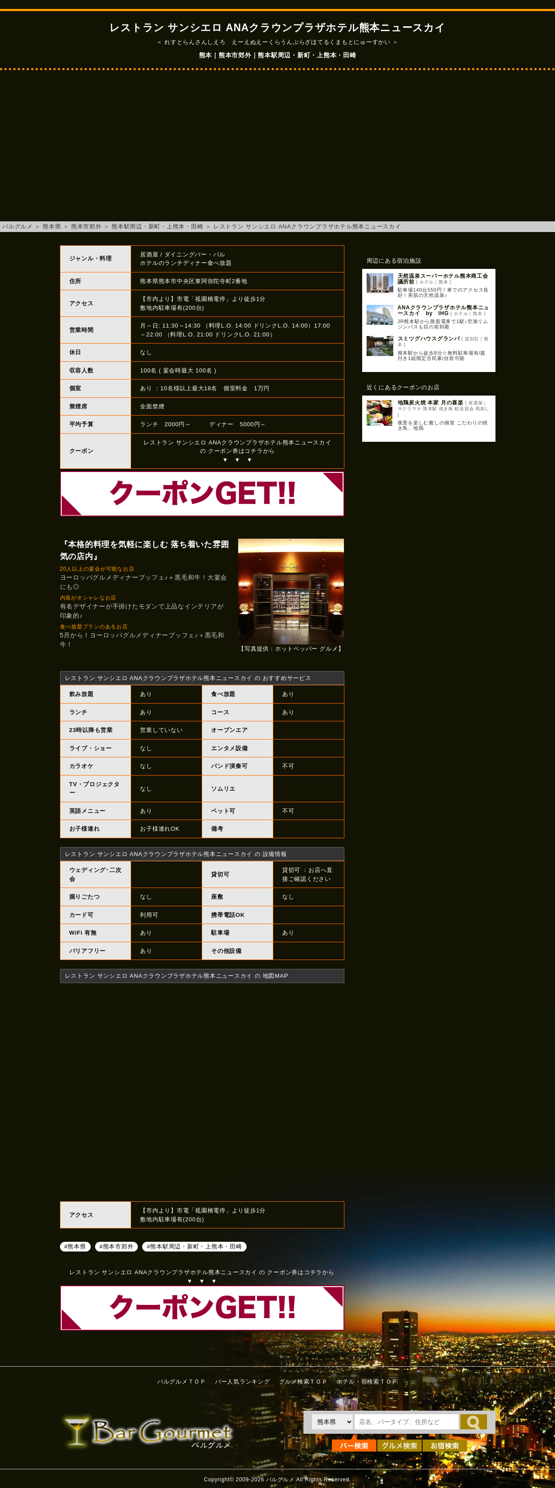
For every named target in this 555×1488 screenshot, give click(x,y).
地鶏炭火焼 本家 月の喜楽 (430, 403)
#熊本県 (75, 1246)
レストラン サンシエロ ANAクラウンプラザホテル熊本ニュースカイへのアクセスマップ (202, 1091)
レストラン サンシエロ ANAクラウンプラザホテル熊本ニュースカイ (307, 226)
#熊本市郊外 (117, 1246)
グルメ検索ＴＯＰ (303, 1381)
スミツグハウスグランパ (429, 339)
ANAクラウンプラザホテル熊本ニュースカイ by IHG (444, 310)
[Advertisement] (277, 150)
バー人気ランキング (242, 1381)
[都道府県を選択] (332, 1421)
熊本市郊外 (86, 226)
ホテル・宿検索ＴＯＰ (367, 1381)
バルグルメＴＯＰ (181, 1381)
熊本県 (52, 226)
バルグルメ (17, 226)
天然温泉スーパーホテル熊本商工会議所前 (443, 279)
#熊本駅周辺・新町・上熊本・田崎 (194, 1246)
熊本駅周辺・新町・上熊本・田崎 (157, 226)
